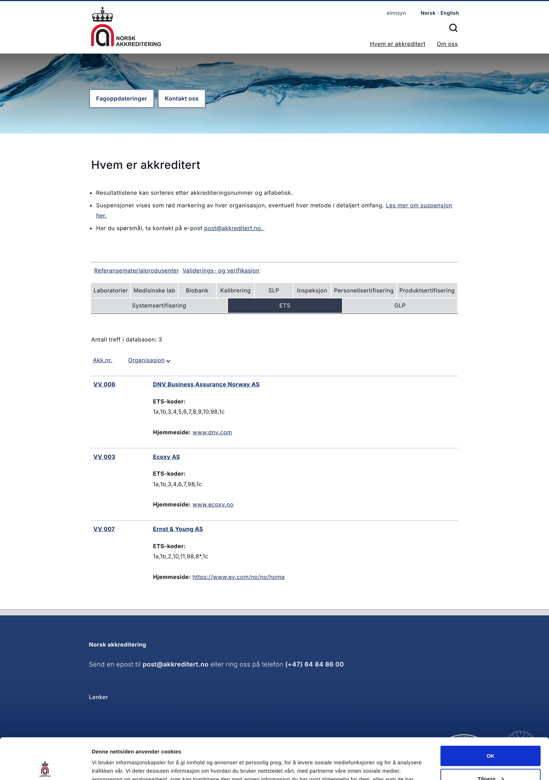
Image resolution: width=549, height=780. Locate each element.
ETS (285, 305)
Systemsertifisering (159, 305)
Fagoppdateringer (121, 98)
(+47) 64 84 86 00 (314, 664)
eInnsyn (396, 13)
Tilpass (491, 737)
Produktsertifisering (426, 290)
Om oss (447, 43)
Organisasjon (146, 360)
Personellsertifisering (364, 290)
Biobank (197, 290)
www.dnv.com (212, 432)
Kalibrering (235, 290)
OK (491, 715)
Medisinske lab (154, 290)
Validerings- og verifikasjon (220, 270)
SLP (274, 290)
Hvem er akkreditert (397, 43)
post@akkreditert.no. (234, 228)
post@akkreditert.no (176, 664)
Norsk (428, 13)
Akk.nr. (102, 360)
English (449, 13)
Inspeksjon (312, 290)
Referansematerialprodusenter (136, 270)
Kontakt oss (182, 98)
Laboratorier (110, 290)
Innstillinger (107, 766)
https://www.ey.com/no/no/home (239, 576)
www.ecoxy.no (213, 504)
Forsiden (126, 26)
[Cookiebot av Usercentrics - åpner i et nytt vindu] (45, 766)
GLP (400, 305)
